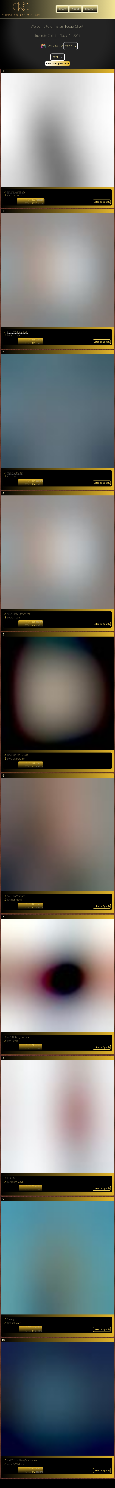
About (75, 9)
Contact (89, 9)
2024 (57, 63)
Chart (62, 9)
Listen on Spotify (102, 201)
